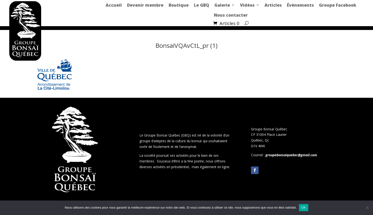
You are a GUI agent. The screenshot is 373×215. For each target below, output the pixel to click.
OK (303, 207)
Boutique (179, 5)
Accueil (114, 5)
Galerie (222, 5)
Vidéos (247, 5)
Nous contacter (231, 15)
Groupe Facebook (337, 5)
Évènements (300, 5)
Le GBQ (201, 5)
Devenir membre (145, 5)
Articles (273, 5)
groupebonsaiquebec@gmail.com (291, 155)
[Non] (367, 207)
